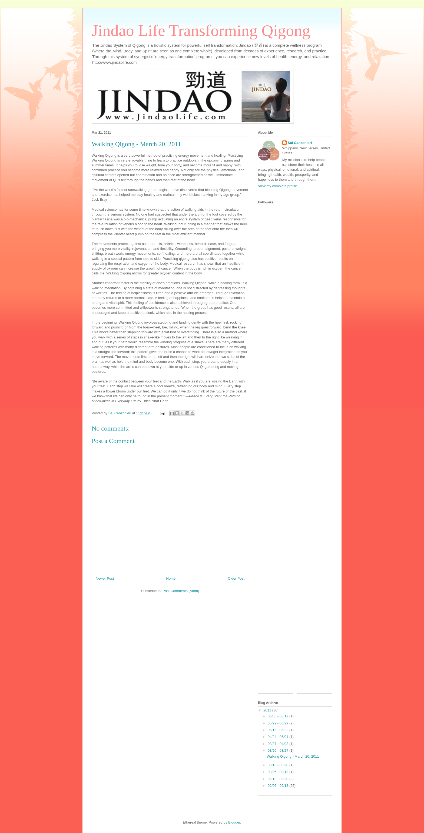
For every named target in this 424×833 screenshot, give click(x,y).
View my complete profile (277, 186)
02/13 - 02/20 (278, 779)
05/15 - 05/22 (278, 730)
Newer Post (105, 578)
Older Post (236, 578)
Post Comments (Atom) (181, 591)
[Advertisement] (298, 299)
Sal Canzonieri (300, 143)
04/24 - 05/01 (278, 737)
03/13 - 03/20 (278, 765)
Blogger (234, 822)
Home (171, 578)
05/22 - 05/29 (278, 723)
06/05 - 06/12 (278, 716)
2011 (267, 710)
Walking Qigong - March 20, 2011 (293, 756)
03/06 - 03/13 (278, 772)
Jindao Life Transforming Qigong (201, 30)
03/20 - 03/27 (278, 750)
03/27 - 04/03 (278, 744)
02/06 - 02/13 (278, 786)
